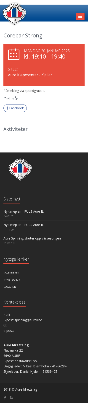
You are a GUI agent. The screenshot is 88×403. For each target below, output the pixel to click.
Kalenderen (11, 272)
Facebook (15, 108)
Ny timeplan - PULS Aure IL (23, 211)
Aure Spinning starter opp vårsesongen (32, 238)
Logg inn (9, 286)
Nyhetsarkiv (11, 279)
